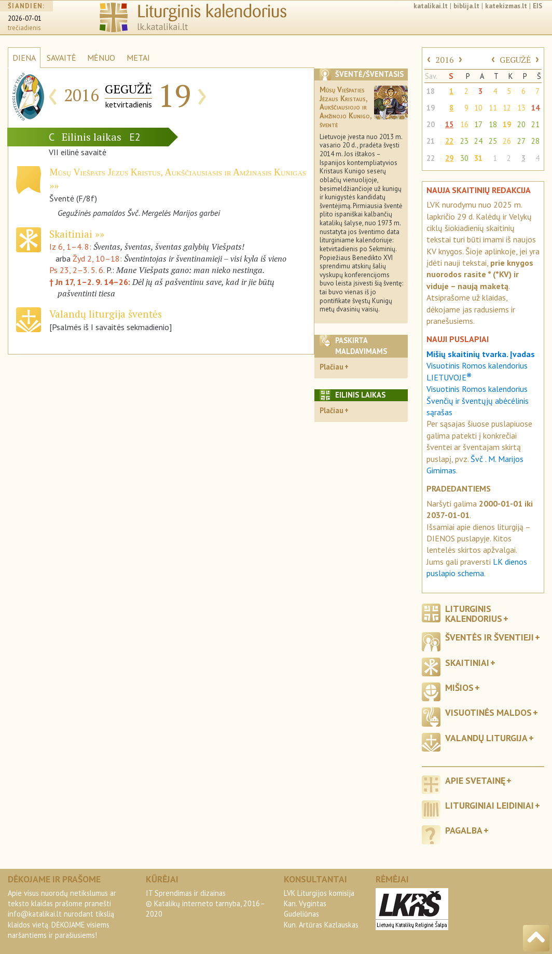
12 (507, 108)
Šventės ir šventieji (489, 637)
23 (464, 141)
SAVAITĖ (61, 57)
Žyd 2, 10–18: (98, 258)
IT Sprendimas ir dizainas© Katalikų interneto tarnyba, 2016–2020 (205, 903)
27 (521, 141)
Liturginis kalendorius (473, 613)
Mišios (459, 687)
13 (521, 108)
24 (478, 141)
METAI (138, 57)
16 (464, 124)
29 (449, 158)
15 (449, 124)
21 (535, 124)
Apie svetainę (475, 780)
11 (493, 108)
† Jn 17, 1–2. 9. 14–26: (90, 282)
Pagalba (463, 830)
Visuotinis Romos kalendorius (477, 389)
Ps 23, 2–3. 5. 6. (76, 270)
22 (449, 141)
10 (478, 108)
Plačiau (331, 367)
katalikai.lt (430, 6)
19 (430, 108)
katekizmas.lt (506, 6)
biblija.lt (466, 6)
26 (507, 141)
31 (478, 158)
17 (478, 124)
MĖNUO (101, 57)
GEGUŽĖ (515, 59)
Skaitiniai (72, 233)
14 (535, 108)
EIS (537, 6)
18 (430, 91)
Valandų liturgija (486, 738)
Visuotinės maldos (488, 712)
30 (464, 158)
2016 (444, 59)
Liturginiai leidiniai (489, 805)
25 (493, 141)
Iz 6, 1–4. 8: (71, 246)
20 (430, 124)
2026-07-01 (25, 18)
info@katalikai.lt (35, 914)
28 (535, 141)
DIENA (24, 57)
